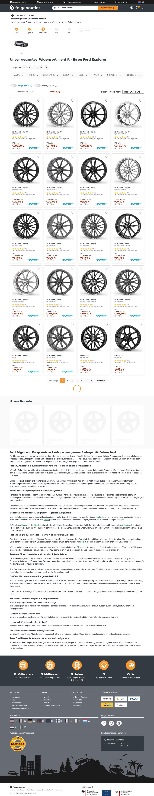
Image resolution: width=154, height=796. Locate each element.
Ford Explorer (21, 15)
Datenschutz (16, 703)
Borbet (83, 542)
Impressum (16, 697)
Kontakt (46, 697)
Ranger (127, 525)
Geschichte (77, 700)
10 (92, 381)
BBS (79, 547)
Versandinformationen (51, 706)
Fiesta (98, 517)
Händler (46, 703)
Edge (36, 525)
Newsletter (47, 700)
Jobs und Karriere (80, 697)
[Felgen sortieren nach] (133, 92)
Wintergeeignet (49, 85)
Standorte (77, 706)
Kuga (23, 525)
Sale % (55, 92)
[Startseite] (12, 15)
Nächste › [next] (101, 381)
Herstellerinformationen (20, 709)
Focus (46, 520)
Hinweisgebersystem (19, 706)
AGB (13, 700)
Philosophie (77, 703)
